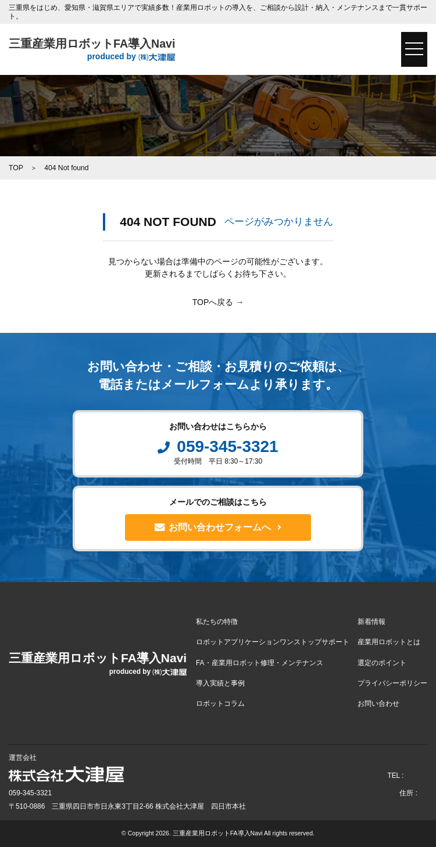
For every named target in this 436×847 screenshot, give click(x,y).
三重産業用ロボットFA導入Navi (92, 49)
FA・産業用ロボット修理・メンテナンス (259, 663)
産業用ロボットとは (389, 642)
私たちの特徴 (217, 622)
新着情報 (371, 622)
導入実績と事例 (220, 683)
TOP (16, 168)
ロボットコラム (220, 703)
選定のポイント (382, 663)
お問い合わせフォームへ (218, 527)
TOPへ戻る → (218, 302)
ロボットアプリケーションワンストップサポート (272, 642)
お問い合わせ (378, 703)
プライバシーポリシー (392, 683)
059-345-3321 (218, 447)
